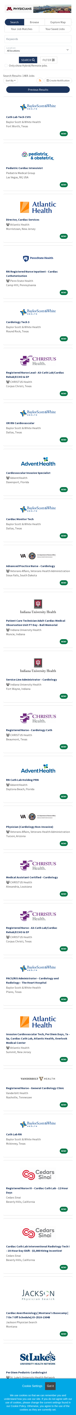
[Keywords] (38, 39)
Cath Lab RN (14, 1134)
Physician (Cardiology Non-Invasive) (29, 827)
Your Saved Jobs (55, 29)
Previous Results (38, 89)
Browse (34, 22)
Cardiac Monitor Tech (20, 519)
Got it (50, 1386)
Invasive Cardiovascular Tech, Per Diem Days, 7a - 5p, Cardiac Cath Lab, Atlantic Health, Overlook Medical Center (38, 1038)
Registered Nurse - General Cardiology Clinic (35, 1088)
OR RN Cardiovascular (20, 423)
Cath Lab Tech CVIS (18, 117)
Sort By (10, 80)
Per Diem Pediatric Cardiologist (26, 1372)
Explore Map (58, 22)
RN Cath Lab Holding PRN (22, 780)
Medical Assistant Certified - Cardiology (32, 877)
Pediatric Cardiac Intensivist (24, 168)
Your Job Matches (21, 29)
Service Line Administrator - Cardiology (31, 679)
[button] (48, 60)
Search (14, 22)
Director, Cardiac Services (22, 219)
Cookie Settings (32, 1386)
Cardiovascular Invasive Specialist (28, 473)
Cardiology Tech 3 (17, 322)
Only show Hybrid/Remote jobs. (28, 65)
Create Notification (58, 80)
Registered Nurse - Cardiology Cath (29, 730)
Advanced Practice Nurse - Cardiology (30, 566)
